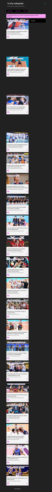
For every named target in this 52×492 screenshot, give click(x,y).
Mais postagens (17, 488)
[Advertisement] (17, 48)
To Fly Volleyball (15, 3)
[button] (27, 37)
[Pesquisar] (45, 3)
